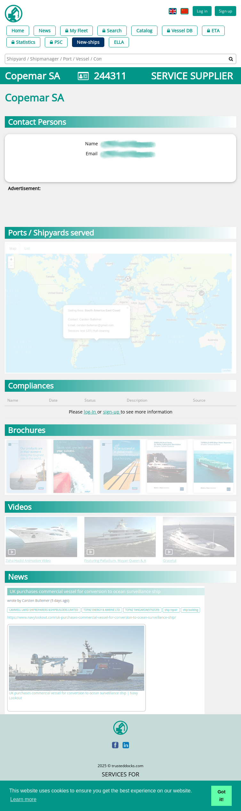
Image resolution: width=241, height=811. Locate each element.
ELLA (119, 42)
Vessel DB (179, 31)
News (45, 31)
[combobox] (120, 59)
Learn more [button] (23, 799)
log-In (90, 412)
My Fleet (76, 31)
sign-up (112, 412)
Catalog (144, 31)
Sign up (225, 10)
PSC (56, 42)
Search (112, 31)
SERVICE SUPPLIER (192, 75)
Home (18, 31)
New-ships (88, 42)
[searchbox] (55, 59)
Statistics (23, 42)
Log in (202, 10)
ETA (213, 31)
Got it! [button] (222, 795)
